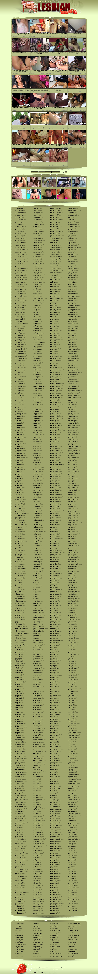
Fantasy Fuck (36, 577)
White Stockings (72, 834)
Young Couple (71, 892)
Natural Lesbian (54, 762)
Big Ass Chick (18, 603)
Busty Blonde (18, 910)
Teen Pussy (71, 704)
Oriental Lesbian (54, 816)
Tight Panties (71, 748)
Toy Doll (70, 762)
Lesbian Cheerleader (55, 383)
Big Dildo (17, 647)
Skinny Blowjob (72, 469)
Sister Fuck (71, 455)
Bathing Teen (18, 518)
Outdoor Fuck (53, 823)
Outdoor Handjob (54, 827)
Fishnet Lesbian (37, 649)
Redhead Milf (71, 307)
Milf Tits (52, 704)
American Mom (19, 362)
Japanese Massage (55, 258)
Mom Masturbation (55, 725)
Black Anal (18, 684)
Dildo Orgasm (36, 439)
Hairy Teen (35, 806)
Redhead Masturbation (74, 305)
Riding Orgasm (72, 348)
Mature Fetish (53, 584)
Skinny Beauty (71, 464)
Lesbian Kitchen (54, 423)
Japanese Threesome (55, 270)
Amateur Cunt (18, 256)
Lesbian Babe (53, 370)
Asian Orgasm (18, 466)
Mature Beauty (54, 561)
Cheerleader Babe (37, 251)
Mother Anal (53, 744)
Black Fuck (18, 702)
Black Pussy (18, 716)
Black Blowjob (18, 693)
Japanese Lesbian (55, 256)
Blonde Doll (18, 760)
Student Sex (71, 584)
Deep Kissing (36, 432)
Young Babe (71, 880)
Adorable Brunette (19, 214)
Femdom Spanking (37, 615)
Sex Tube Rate (37, 935)
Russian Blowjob (72, 360)
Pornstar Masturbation (56, 903)
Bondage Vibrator (19, 808)
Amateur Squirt (19, 311)
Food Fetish (36, 661)
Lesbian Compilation (55, 388)
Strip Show (71, 577)
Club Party (35, 307)
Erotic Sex (35, 557)
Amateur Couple (19, 252)
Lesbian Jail (53, 420)
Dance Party (36, 430)
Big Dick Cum (18, 642)
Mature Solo (53, 628)
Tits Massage (71, 756)
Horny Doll (35, 857)
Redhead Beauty (72, 295)
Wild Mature (71, 860)
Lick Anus (52, 527)
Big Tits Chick (18, 659)
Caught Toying (36, 229)
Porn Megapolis (73, 955)
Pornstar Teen (71, 208)
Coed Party (36, 316)
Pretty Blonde (71, 229)
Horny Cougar (36, 855)
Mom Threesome (54, 734)
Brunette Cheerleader (20, 853)
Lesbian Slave (54, 481)
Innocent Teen (36, 908)
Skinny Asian (71, 460)
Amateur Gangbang (20, 273)
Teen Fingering (72, 667)
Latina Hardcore (54, 335)
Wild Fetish (71, 857)
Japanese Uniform (55, 272)
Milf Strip (52, 697)
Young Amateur (72, 875)
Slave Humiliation (72, 496)
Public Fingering (72, 244)
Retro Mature (71, 330)
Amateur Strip (18, 314)
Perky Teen (53, 866)
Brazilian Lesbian (19, 818)
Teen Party (71, 698)
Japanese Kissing (54, 254)
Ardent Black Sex (38, 942)
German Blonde (37, 697)
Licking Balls (53, 531)
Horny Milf (35, 866)
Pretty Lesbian (71, 236)
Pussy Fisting (71, 254)
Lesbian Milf (53, 434)
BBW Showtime (55, 942)
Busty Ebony (18, 913)
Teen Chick (71, 640)
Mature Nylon (53, 610)
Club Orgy (35, 305)
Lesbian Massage (54, 429)
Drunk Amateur (36, 485)
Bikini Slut (17, 677)
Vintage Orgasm (72, 806)
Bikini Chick (18, 674)
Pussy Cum (71, 252)
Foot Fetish (36, 663)
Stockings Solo (72, 563)
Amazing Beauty (19, 335)
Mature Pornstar (54, 615)
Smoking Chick (72, 515)
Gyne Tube (37, 926)
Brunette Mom (18, 875)
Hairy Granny (36, 792)
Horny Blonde (36, 850)
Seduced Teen (71, 399)
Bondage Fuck (19, 804)
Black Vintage (18, 730)
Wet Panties (71, 827)
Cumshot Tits (36, 390)
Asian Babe (18, 422)
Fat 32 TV (54, 949)
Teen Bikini (71, 633)
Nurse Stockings (54, 776)
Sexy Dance (71, 411)
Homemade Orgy (37, 841)
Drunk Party (36, 499)
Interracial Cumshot (55, 210)
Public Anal (71, 242)
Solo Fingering (71, 531)
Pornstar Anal (53, 892)
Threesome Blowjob (73, 732)
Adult (17, 955)
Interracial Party (54, 229)
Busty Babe (18, 906)
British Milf (17, 832)
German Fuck (36, 702)
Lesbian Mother (54, 439)
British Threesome (19, 836)
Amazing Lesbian (19, 344)
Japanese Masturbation (56, 259)
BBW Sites (54, 944)
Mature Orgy (53, 614)
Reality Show (71, 286)
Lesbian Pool (53, 457)
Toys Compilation (72, 767)
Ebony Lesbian (36, 529)
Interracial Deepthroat (55, 212)
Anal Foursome (19, 383)
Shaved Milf (71, 436)
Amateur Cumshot (19, 254)
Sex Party (70, 406)
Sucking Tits (71, 603)
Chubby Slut (36, 270)
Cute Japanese (37, 400)
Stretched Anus (72, 573)
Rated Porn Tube (38, 933)
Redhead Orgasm (72, 309)
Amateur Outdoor (19, 296)
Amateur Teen (18, 321)
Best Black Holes (38, 944)
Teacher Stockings (72, 617)
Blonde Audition (19, 737)
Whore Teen (71, 843)
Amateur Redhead (19, 300)
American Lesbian (19, 358)
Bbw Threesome (19, 554)
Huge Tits (35, 896)
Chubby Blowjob (37, 258)
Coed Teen (35, 318)
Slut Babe (70, 501)
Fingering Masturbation (38, 628)
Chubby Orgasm (37, 268)
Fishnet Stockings (37, 652)
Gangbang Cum (37, 689)
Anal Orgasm (18, 392)
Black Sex (17, 718)
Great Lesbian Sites (74, 930)
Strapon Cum (71, 568)
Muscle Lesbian (54, 756)
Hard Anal (35, 809)
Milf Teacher (53, 700)
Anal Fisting (18, 381)
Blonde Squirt (18, 790)
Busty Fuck (35, 208)
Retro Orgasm (71, 335)
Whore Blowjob (72, 836)
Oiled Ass (52, 795)
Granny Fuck (36, 755)
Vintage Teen (71, 811)
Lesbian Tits (53, 511)
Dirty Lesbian (36, 457)
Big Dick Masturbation (20, 645)
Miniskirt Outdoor (54, 712)
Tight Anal (70, 741)
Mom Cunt (53, 719)
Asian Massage (19, 455)
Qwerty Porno (19, 941)
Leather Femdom (54, 358)
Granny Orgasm (37, 762)
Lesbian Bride (53, 381)
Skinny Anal (71, 459)
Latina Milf (53, 340)
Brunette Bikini (19, 848)
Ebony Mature (36, 533)
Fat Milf (35, 594)
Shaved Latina (71, 430)
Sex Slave (70, 407)
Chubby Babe (36, 256)
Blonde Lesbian (19, 772)
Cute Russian (36, 407)
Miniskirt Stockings (55, 714)
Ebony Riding (36, 541)
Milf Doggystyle (54, 659)
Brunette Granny (19, 867)
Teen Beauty (71, 630)
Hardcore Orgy (36, 825)
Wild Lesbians (71, 859)
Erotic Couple (36, 554)
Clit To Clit (35, 291)
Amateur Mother (19, 289)
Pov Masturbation (72, 215)
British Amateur (19, 823)
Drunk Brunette (37, 490)
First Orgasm (36, 638)
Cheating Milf (36, 245)
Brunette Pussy (19, 882)
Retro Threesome (72, 339)
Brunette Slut (18, 883)
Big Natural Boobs (19, 651)
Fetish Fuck (36, 619)
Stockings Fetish (72, 559)
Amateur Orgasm (19, 293)
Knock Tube (37, 928)
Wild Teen (70, 871)
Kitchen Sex (53, 300)
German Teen (36, 709)
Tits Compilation (72, 753)
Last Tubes (34, 199)
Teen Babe (71, 626)
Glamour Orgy (36, 734)
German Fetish (36, 700)
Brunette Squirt (19, 887)
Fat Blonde (35, 584)
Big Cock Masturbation (21, 633)
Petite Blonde (53, 871)
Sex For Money (72, 402)
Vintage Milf (71, 802)
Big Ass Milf (18, 610)
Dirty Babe (35, 446)
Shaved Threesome (73, 446)
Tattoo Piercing (72, 614)
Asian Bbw (18, 423)
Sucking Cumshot (72, 598)
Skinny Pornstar (72, 485)
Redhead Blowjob (72, 296)
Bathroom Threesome (20, 526)
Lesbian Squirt (54, 492)
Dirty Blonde (36, 450)
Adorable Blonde (19, 212)
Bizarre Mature (19, 682)
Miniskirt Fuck (53, 709)
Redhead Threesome (73, 316)
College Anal (36, 319)
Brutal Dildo (18, 897)
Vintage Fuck (71, 795)
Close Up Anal (36, 293)
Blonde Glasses (19, 767)
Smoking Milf (71, 524)
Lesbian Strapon (54, 497)
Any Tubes (36, 923)
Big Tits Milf (18, 665)
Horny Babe (36, 846)
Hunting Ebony (55, 933)
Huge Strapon (36, 894)
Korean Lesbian (54, 302)
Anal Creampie (19, 370)
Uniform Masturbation (73, 779)
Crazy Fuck (36, 360)
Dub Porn (79, 187)
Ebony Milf (35, 534)
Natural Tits (53, 769)
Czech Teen (36, 429)
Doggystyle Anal (37, 469)
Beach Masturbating (20, 563)
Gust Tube (36, 925)
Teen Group (71, 677)
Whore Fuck (71, 838)
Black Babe (18, 688)
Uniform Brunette (72, 774)
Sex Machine (71, 404)
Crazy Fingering (37, 358)
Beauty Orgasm (19, 573)
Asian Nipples (18, 464)
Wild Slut (70, 869)
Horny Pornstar (37, 871)
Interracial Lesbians (55, 221)
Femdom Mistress (37, 612)
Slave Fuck (71, 492)
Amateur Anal (18, 229)
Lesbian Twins (54, 515)
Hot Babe (35, 878)
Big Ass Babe (18, 596)
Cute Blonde (36, 395)
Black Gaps (37, 946)
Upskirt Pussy (71, 785)
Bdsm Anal (18, 556)
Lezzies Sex (72, 944)
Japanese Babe (54, 244)
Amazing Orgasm (19, 348)
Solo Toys (70, 541)
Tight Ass (70, 744)
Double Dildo (36, 476)
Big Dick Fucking (19, 644)
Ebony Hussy (55, 925)
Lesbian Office (54, 443)
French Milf (35, 681)
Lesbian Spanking (54, 490)
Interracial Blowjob (55, 208)
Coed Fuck (35, 312)
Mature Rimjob (54, 622)
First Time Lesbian (37, 644)
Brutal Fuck (18, 899)
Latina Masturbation (55, 339)
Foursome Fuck (37, 670)
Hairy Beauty (36, 783)
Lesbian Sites (72, 941)
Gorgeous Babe (37, 741)
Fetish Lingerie (36, 622)
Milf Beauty (53, 651)
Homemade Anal (37, 832)
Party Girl (52, 853)
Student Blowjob (72, 578)
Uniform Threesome (73, 783)
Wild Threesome (72, 873)
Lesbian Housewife (55, 416)
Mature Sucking (54, 635)
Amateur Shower (19, 305)
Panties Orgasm (54, 841)
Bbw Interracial (19, 534)
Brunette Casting (19, 852)
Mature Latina (53, 601)
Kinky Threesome (54, 295)
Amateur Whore (19, 326)
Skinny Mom (71, 483)
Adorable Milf (18, 217)
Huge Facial (36, 890)
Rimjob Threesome (73, 349)
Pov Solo (70, 221)
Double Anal (36, 473)
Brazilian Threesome (20, 822)
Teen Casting (71, 637)
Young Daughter (72, 894)
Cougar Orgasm (37, 339)
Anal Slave (18, 400)
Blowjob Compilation (20, 799)
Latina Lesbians (54, 337)
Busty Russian (36, 219)
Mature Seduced (54, 624)
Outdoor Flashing (54, 822)
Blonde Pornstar (19, 781)
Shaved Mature (72, 434)
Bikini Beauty (18, 672)
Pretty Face (71, 233)
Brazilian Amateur (19, 815)
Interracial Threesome (56, 235)
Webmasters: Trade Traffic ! (39, 972)
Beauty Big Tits (19, 566)
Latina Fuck (53, 332)
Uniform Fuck (71, 778)
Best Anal (17, 580)
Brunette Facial (19, 864)
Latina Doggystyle (54, 330)
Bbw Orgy (17, 547)
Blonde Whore (18, 797)
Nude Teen (53, 772)
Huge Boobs (36, 882)
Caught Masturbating (38, 228)
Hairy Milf (35, 802)
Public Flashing (72, 245)
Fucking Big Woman (57, 953)
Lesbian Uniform (54, 517)
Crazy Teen (36, 367)
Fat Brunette (36, 585)
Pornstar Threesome (73, 210)
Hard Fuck (35, 811)
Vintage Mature (72, 801)
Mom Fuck (53, 723)
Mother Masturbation (55, 749)
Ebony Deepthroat (37, 520)
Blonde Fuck (18, 765)
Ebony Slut (35, 543)
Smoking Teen (71, 526)
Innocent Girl (36, 904)
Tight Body (70, 746)
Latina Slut (53, 349)
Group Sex (35, 772)
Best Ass (17, 582)
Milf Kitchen (53, 674)
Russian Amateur (72, 351)
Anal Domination (19, 376)
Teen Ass (70, 622)
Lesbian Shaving (54, 476)
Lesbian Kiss (53, 422)
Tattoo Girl (70, 610)
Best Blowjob (18, 584)
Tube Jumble (19, 942)
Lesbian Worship (54, 522)
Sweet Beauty (71, 605)
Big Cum (17, 635)
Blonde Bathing (19, 741)
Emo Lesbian (36, 550)
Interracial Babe (37, 912)
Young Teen (71, 908)
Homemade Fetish (37, 834)
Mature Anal (53, 556)
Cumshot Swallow (37, 388)
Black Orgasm (18, 711)
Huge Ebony (36, 889)
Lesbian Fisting (54, 406)
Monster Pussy (54, 741)
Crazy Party (36, 365)
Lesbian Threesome (55, 510)
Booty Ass (17, 809)
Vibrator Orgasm (72, 786)
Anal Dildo (17, 372)
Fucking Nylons (73, 926)
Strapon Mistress (72, 571)
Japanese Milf (53, 263)
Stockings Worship (72, 566)
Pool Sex (52, 889)
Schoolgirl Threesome (73, 392)
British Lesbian (19, 829)
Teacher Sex (71, 615)
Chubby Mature (37, 265)
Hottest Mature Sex (74, 935)
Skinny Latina (71, 474)
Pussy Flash (71, 256)
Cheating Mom (36, 247)
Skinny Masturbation (73, 478)
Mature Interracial (54, 596)
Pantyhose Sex (54, 850)
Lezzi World (72, 946)
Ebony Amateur (37, 506)
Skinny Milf (71, 481)
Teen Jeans (71, 682)
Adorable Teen (19, 221)
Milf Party (52, 681)
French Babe (36, 677)
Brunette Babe (19, 841)
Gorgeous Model (37, 749)
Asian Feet (18, 441)
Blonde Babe (18, 739)
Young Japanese (72, 896)
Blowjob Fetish (19, 801)
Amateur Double (19, 265)
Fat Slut (35, 598)
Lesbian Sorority (54, 487)
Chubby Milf (36, 266)
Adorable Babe (19, 210)
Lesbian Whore (54, 520)
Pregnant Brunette (72, 224)
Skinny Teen (71, 489)
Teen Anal (70, 621)
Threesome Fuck (72, 735)
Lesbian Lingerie (54, 425)
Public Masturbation (73, 247)
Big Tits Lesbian (19, 663)
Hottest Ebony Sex (56, 932)
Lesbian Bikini (53, 377)
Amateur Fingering (20, 268)
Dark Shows (37, 949)
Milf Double (53, 661)
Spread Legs (71, 550)
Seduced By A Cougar (73, 397)
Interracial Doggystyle (55, 214)
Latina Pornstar (54, 348)
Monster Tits (53, 742)
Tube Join (34, 187)
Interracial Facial (54, 215)
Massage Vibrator (54, 548)
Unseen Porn (19, 946)
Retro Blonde (71, 319)
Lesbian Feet (53, 400)
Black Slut (17, 719)
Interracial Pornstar (55, 231)
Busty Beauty (18, 908)
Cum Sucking (36, 383)
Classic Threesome (38, 282)
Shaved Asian (71, 416)
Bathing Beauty (19, 517)
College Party (36, 326)
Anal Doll (17, 374)
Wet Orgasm (71, 825)
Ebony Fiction (37, 956)
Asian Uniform (18, 485)
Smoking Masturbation (73, 522)
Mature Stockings (54, 631)
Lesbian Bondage (54, 379)
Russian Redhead (72, 381)
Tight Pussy (71, 749)
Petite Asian (53, 869)
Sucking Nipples (72, 601)
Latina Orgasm (54, 344)
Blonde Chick (18, 753)
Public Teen (71, 251)
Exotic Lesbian (36, 561)
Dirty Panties (36, 462)
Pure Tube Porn (38, 932)
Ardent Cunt (49, 187)
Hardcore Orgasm (37, 823)
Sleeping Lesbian (72, 499)
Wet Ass (70, 818)
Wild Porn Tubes (20, 948)
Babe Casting (18, 503)
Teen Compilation (72, 642)
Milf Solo (52, 689)
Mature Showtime (73, 949)
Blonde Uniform (19, 795)
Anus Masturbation (20, 413)
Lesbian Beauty (54, 376)
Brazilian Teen (18, 820)
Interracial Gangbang (55, 219)
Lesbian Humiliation (55, 418)
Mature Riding (53, 621)
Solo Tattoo (71, 538)
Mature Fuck (53, 587)
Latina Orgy (53, 346)
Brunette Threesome (20, 892)
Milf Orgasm (53, 677)
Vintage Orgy (71, 808)
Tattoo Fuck (71, 608)
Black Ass (17, 686)
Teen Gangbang (72, 674)
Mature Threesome (55, 640)
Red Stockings (71, 289)
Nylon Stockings (54, 786)
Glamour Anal (36, 725)
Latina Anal (53, 319)
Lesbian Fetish (54, 402)
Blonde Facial (18, 762)
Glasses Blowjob (37, 735)
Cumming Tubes (56, 946)
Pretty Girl (70, 235)
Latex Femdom (54, 309)
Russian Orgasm (72, 377)
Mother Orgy (53, 753)
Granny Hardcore (37, 756)
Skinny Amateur (72, 457)
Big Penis (17, 654)
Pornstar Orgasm (54, 904)
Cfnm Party (36, 236)
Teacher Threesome (73, 619)
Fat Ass (35, 580)
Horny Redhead (37, 873)
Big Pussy (17, 656)
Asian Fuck (18, 446)
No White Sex (55, 937)
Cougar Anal (36, 335)
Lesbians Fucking (54, 526)
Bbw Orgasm (18, 545)
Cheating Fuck (36, 242)
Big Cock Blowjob (19, 626)
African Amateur (19, 222)
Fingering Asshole (37, 626)
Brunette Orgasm (19, 876)
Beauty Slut (18, 577)
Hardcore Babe (37, 815)
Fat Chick (35, 587)
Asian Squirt (18, 480)
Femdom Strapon (37, 617)
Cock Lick (35, 311)
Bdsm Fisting (18, 557)
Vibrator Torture (72, 788)
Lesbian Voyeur (54, 518)
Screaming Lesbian (73, 393)
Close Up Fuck (36, 295)
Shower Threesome (73, 453)
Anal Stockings (19, 402)
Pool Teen (52, 890)
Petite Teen (53, 878)
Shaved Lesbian (72, 432)
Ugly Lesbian (71, 771)
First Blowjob (36, 635)
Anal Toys (17, 409)
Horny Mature (36, 864)
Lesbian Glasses (54, 411)
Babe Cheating (19, 504)
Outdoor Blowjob (54, 820)
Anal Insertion (18, 388)
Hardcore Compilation (38, 818)
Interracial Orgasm (55, 226)
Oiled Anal (53, 793)
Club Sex (35, 309)
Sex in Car (70, 409)
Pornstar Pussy (54, 910)
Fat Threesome (37, 601)
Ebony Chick (36, 518)
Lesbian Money (54, 437)
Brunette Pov (18, 880)
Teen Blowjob (71, 635)
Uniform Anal (71, 772)
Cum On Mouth (37, 376)
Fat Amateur (36, 578)
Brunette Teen (18, 890)
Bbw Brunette (18, 531)
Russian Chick (71, 363)
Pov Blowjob (71, 212)
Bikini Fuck (18, 675)
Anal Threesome (19, 407)
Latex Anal (53, 305)
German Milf (36, 707)
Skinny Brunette (72, 471)
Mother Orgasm (54, 751)
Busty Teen (35, 221)
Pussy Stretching (72, 268)
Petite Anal (53, 867)
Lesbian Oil (53, 444)
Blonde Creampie (19, 756)
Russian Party (71, 379)
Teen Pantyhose (72, 697)
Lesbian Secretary (55, 473)
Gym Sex (35, 774)
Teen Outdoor (71, 695)
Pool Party (53, 887)
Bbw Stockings (19, 550)
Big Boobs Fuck (19, 619)
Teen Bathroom (72, 628)
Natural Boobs (54, 760)
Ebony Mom (36, 536)
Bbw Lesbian (18, 538)
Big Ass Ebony (19, 605)
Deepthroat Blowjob (38, 434)
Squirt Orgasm (71, 552)
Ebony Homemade (37, 526)
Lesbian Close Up (54, 385)
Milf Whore (53, 707)
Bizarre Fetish (18, 679)
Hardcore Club (36, 816)
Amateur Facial (19, 266)
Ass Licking (18, 492)
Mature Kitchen (54, 600)
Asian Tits (17, 483)
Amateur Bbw (18, 235)
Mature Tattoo (53, 637)
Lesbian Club (53, 386)
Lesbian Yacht (54, 524)
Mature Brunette (54, 570)
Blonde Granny (19, 769)
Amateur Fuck (18, 272)
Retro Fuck (71, 325)
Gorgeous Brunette (37, 744)
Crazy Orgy (36, 363)
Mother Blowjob (54, 746)
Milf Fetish (53, 665)
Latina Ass (53, 321)
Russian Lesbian (72, 370)
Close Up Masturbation (38, 298)
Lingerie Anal (53, 533)
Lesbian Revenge (54, 467)
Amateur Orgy (18, 295)
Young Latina (71, 897)
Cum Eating (36, 370)
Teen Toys (70, 726)
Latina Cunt (53, 328)
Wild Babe (70, 848)
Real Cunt (70, 281)
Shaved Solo (71, 443)
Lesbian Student (54, 501)
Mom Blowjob (53, 718)
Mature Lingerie (54, 605)
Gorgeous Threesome (38, 751)
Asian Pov (17, 471)
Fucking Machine (37, 686)
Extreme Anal (36, 563)
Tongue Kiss (71, 758)
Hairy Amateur (36, 776)
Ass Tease (17, 494)
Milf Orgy (52, 679)
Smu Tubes (37, 939)
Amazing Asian (19, 332)
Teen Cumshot (71, 645)
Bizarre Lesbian (19, 681)
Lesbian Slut (53, 483)
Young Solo (71, 906)
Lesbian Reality (54, 466)
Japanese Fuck (54, 251)
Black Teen (18, 725)
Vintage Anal (71, 790)
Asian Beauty (18, 425)
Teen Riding (71, 705)
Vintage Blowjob (72, 793)
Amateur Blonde (19, 236)
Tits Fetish (70, 755)
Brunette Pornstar (19, 878)
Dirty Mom (35, 460)
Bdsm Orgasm (19, 559)
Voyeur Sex (71, 816)
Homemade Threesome (39, 845)
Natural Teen (53, 767)
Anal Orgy (17, 393)
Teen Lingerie (71, 686)
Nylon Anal (53, 779)
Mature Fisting (54, 585)
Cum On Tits (36, 379)
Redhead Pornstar (72, 311)
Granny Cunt (36, 753)
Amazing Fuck (18, 342)
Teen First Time (72, 668)
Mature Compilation (55, 573)
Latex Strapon (53, 318)
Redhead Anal (71, 291)
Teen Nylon (71, 689)
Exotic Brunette (37, 559)
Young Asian (71, 878)
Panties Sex (53, 843)
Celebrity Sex (36, 233)
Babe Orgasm (18, 508)
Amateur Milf (18, 286)
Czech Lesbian (36, 420)
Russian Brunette (72, 362)
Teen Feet (70, 663)
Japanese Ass (53, 242)
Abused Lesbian (19, 208)
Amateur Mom (18, 288)
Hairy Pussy (36, 804)
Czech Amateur (37, 411)
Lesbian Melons (54, 432)
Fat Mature (35, 593)
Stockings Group (72, 561)
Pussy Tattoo (71, 270)
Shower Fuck (71, 448)
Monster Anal (53, 735)
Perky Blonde (53, 860)
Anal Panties (18, 395)
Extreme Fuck (36, 566)
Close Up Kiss (36, 296)
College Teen (36, 332)
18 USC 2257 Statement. (56, 969)
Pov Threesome (72, 222)
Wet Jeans (70, 822)
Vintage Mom (71, 804)
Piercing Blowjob (54, 880)
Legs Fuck (53, 363)
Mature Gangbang (55, 589)
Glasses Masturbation (38, 739)
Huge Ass (35, 880)
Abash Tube (19, 953)
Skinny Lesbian (72, 476)
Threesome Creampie (73, 734)
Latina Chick (53, 326)
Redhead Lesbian (72, 303)
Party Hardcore (54, 855)
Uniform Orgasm (72, 781)
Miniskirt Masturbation (56, 711)
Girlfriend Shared (37, 721)
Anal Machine (18, 390)
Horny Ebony (36, 859)
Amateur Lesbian (19, 284)
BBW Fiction (55, 939)
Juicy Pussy (53, 281)
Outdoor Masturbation (55, 829)
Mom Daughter (54, 721)
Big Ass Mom (18, 612)
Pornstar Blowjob (54, 896)
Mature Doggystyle (55, 578)
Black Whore (18, 732)
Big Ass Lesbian (19, 608)
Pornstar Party (54, 908)
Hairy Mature (36, 801)
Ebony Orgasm (36, 538)
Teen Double (71, 658)
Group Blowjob (36, 767)
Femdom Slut (36, 614)
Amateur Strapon (19, 312)
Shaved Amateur (72, 413)
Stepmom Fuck (72, 556)
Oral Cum (52, 802)
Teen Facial (71, 659)
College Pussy (36, 328)
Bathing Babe (18, 515)
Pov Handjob (71, 214)
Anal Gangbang (19, 386)
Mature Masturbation (55, 607)
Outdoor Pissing (54, 832)
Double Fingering (37, 478)
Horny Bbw (35, 848)
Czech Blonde (36, 415)
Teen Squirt (71, 714)
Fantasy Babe (36, 575)
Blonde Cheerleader (20, 751)
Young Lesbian (72, 899)
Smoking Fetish (72, 517)
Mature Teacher (54, 638)
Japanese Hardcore (55, 252)
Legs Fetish (53, 362)
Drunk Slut (35, 501)
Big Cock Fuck (19, 631)
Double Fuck (36, 481)
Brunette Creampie (20, 859)
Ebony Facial (36, 522)
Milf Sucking (53, 698)
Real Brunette (71, 277)
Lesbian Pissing (54, 455)
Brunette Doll (18, 862)
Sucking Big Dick (72, 593)
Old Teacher (53, 799)
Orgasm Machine (54, 811)
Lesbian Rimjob (54, 469)
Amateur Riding (19, 302)
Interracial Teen (54, 233)
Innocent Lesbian (37, 906)
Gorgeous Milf (36, 748)
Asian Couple (18, 434)
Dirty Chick (35, 453)
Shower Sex (71, 452)
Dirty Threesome (37, 467)
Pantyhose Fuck (54, 846)
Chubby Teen (36, 272)
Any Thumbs (19, 956)
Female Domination (38, 607)
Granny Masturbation (38, 760)
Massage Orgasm (54, 545)
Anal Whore (18, 411)
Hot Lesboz (72, 933)
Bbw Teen (17, 552)
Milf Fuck (52, 667)
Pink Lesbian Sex (73, 953)
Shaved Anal (71, 415)
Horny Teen (36, 876)
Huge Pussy (36, 892)
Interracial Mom (54, 224)
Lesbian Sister (54, 480)
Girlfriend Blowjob (37, 718)
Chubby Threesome (38, 273)
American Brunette (20, 355)
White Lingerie (71, 832)
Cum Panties (36, 381)
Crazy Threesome (37, 369)
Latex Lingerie (54, 312)
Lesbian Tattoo (54, 504)
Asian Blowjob (18, 430)
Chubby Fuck (36, 259)
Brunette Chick (19, 855)
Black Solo (18, 721)
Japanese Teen (54, 268)
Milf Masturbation (54, 675)
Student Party (71, 582)
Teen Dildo (70, 652)
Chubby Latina (36, 261)
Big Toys (17, 667)
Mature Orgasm (54, 612)
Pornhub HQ (49, 199)
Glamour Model (37, 732)
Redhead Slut (71, 312)
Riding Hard (71, 346)
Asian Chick (18, 432)
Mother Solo (53, 755)
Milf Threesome (54, 702)
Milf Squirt (53, 693)
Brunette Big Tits (19, 846)
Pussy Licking (71, 261)
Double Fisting (36, 480)
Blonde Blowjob (19, 748)
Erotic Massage (37, 556)
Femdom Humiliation (38, 610)
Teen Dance (71, 649)
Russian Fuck (71, 367)
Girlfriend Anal (36, 716)
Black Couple (18, 698)
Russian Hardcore (72, 369)
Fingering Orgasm (37, 630)
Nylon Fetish (53, 783)
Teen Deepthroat (72, 651)
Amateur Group (19, 275)
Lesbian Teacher (54, 506)
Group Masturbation (38, 771)
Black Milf (17, 707)
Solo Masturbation (72, 533)
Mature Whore (54, 644)
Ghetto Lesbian (37, 712)
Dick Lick (35, 437)
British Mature (18, 830)
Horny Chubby (36, 853)
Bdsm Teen (18, 561)
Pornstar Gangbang (55, 901)
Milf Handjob (53, 670)
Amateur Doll (18, 263)
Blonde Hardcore (19, 771)
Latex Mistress (54, 314)
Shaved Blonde (72, 423)
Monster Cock (53, 737)
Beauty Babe (18, 564)
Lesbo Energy (72, 942)
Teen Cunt (70, 647)
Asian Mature (18, 459)
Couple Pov (36, 351)
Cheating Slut (36, 249)
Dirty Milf (35, 459)
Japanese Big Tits (54, 245)
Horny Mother (36, 869)
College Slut (36, 330)
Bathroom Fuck (19, 522)
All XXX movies (19, 187)
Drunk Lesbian (36, 494)
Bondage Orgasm (19, 806)
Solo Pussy (71, 536)
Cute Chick (35, 399)
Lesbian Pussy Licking (56, 464)
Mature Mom (53, 608)
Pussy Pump (71, 266)
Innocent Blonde (37, 901)
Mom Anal (53, 716)
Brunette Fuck (18, 866)
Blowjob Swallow (19, 802)
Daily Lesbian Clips (56, 948)
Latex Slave (53, 316)
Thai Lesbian (71, 730)
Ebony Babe (36, 510)
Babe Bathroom (19, 499)
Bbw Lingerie (18, 540)
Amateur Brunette (19, 240)
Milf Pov (52, 684)
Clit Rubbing (36, 289)
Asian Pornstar (19, 469)
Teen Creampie (72, 644)
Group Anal (36, 765)
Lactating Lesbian (54, 303)
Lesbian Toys (53, 513)
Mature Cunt (53, 575)
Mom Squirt (53, 732)
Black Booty (18, 695)
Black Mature (18, 705)
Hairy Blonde (36, 785)
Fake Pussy (36, 573)
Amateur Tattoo (19, 319)
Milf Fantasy (53, 663)
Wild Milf (70, 862)
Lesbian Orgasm (54, 446)
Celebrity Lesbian (37, 231)
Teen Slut (70, 709)
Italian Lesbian (54, 236)
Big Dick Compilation (20, 640)
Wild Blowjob (71, 855)
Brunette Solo (18, 885)
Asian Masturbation (20, 457)
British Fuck (18, 827)
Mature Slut (53, 626)
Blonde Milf (18, 776)
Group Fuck (36, 769)
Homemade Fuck (37, 836)
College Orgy (36, 325)
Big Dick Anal (18, 637)
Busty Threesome (37, 222)
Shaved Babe (71, 418)
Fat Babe (35, 582)
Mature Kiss (53, 598)
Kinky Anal (53, 282)
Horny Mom (36, 867)
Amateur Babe (19, 233)
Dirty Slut (35, 464)
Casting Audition (37, 224)
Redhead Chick (72, 298)
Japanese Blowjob (55, 247)
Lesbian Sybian (54, 503)
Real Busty (71, 279)
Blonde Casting (19, 749)
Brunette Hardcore (20, 869)
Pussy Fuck (71, 258)
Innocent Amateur (37, 899)
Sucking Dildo (71, 600)
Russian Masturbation (73, 372)
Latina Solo (53, 351)
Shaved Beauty (72, 420)
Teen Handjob (71, 679)
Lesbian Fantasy (54, 399)
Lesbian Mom (53, 436)
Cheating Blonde (37, 238)
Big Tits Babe (18, 658)
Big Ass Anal (18, 593)
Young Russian (72, 903)
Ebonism (36, 951)
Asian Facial (18, 439)
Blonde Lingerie (19, 774)
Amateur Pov (18, 298)
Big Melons (18, 649)
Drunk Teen (36, 503)
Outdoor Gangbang (55, 825)
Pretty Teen (71, 240)
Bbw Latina (18, 536)
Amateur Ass (18, 231)
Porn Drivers (79, 199)
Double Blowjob (37, 474)
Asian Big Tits (18, 427)
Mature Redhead (54, 619)
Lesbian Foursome (55, 409)
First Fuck (35, 637)
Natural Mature (54, 763)
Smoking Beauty (72, 510)
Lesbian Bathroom (55, 374)
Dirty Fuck (35, 455)
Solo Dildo (70, 529)
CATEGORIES (35, 172)
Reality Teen (71, 288)
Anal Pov (17, 399)
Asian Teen (18, 481)
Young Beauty (71, 882)
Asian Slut (17, 476)
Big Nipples (18, 652)
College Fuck (36, 321)
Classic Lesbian (37, 279)
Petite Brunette (54, 873)
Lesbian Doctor (54, 393)
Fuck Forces (64, 199)
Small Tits (70, 506)
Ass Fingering (18, 487)
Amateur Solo (18, 309)
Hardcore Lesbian (37, 820)
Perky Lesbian (54, 864)
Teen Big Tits (71, 631)
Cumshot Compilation (38, 386)
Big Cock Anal (18, 624)
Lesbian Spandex (54, 489)
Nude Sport (53, 771)
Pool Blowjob (53, 883)
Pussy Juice (71, 259)
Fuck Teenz (72, 928)
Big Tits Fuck (18, 661)
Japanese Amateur (55, 238)
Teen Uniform (71, 728)
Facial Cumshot (37, 571)
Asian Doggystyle (19, 437)
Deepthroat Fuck (37, 436)
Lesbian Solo (53, 485)
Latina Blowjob (54, 325)
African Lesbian (19, 226)
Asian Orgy (18, 467)
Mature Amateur (54, 554)
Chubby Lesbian (37, 263)
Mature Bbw (53, 559)
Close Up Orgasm (37, 300)
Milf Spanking (53, 691)
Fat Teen (35, 600)
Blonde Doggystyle (20, 758)
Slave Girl (70, 494)
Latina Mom (53, 342)
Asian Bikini (18, 429)
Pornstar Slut (53, 912)
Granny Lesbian (37, 758)
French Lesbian (37, 679)
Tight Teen (70, 751)
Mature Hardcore (54, 594)
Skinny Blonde (71, 467)
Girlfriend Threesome (38, 723)
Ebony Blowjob (36, 515)
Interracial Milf (53, 222)
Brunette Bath (18, 843)
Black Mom (18, 709)
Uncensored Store (21, 944)
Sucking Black (71, 594)
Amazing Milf (18, 346)
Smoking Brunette (72, 513)
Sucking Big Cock (72, 591)
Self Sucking (71, 400)
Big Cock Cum (19, 630)
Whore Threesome (72, 845)
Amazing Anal (18, 330)
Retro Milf (70, 332)
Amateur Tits (18, 325)
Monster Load (53, 739)
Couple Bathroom (37, 344)
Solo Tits (70, 540)
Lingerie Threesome (55, 538)
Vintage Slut (71, 809)
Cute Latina (36, 402)
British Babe (18, 825)
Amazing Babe (19, 333)
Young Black (71, 883)
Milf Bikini (52, 652)
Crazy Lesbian (36, 362)
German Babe (36, 695)
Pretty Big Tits (71, 228)
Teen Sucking (71, 719)
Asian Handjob (19, 448)
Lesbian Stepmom (55, 494)
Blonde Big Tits (19, 744)
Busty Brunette (19, 912)
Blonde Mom (18, 778)
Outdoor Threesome (55, 834)
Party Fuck (53, 852)
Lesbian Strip (53, 499)
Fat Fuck (35, 589)
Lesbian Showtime (74, 939)
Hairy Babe (35, 781)
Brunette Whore (19, 894)
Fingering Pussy (37, 631)
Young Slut (71, 904)
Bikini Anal (17, 668)
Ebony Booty (36, 517)
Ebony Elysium (37, 955)
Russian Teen (71, 383)
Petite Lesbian (54, 876)
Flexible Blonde (37, 658)
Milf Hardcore (53, 672)
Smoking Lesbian (72, 520)
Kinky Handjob (54, 286)
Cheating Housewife (38, 244)
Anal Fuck (17, 385)
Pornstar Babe (54, 894)
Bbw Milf (17, 543)
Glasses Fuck (36, 737)
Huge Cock (35, 883)
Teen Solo (70, 711)
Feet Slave (35, 605)
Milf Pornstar (53, 682)
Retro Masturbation (73, 328)
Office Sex (53, 792)
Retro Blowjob (71, 321)
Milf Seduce (53, 688)
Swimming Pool (72, 607)
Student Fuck (71, 580)
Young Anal (71, 876)
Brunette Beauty (19, 845)
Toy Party (70, 765)
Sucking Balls (71, 589)
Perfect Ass (53, 859)
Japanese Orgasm (55, 265)
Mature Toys (53, 642)
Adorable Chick (19, 215)
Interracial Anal (36, 910)
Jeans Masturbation (55, 277)
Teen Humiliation (72, 681)
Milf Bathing (53, 649)
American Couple (19, 356)
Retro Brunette (71, 323)
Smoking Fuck (71, 518)
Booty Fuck (18, 813)
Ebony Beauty (36, 513)
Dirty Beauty (36, 448)
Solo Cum (70, 527)
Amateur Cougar (19, 251)
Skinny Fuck (71, 473)
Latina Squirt (53, 353)
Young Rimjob (71, 901)
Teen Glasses (71, 675)
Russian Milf (71, 376)
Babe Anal (17, 496)
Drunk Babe (36, 487)
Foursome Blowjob (37, 668)
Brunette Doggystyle (20, 860)
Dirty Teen (35, 466)
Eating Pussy (36, 504)
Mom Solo (53, 730)
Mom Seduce (53, 728)
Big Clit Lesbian (19, 622)
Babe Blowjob (18, 501)
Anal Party (17, 397)
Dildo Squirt (36, 443)
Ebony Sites (55, 928)
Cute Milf (35, 406)
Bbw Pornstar (18, 548)
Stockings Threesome (73, 564)
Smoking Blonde (72, 511)
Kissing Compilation (55, 296)
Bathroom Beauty (19, 520)
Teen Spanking (72, 712)
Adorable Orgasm (19, 219)
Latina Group (53, 333)
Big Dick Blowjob (19, 638)
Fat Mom (35, 596)
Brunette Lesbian (19, 871)
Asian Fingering (19, 443)
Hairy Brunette (36, 786)
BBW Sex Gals (55, 941)
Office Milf (52, 790)
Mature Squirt (53, 630)
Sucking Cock (71, 596)
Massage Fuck (54, 541)
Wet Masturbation (72, 823)
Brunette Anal (18, 838)
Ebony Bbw (36, 511)
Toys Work (70, 769)
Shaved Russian (72, 441)
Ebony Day (37, 953)
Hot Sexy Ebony (56, 930)
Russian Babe (71, 355)
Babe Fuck (18, 506)
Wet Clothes (71, 820)
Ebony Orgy (36, 540)
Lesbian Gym (53, 415)
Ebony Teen (36, 547)
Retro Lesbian (71, 326)
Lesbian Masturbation (55, 430)
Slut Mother (71, 504)
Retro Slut (70, 337)
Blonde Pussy (18, 785)
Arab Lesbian (18, 415)
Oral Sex (52, 808)
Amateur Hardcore (20, 279)
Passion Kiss (53, 857)
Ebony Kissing (36, 527)
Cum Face (35, 372)
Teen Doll (70, 656)
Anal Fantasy (18, 377)
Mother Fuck (53, 748)
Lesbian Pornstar (54, 459)
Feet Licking (36, 603)
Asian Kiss (18, 452)
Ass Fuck (17, 490)
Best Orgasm (18, 591)
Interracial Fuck (54, 217)
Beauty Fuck (18, 570)
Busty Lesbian (36, 212)
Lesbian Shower (54, 478)
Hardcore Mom (36, 822)
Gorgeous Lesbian (37, 746)
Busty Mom (36, 215)
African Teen (18, 228)
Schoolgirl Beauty (72, 386)
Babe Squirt (18, 510)
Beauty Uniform (19, 578)
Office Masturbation (55, 788)
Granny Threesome (38, 763)
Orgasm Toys (53, 813)
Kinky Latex (53, 288)
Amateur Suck (18, 316)
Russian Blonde (72, 358)
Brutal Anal (18, 896)
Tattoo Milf (70, 612)
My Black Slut (55, 935)
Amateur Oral (18, 291)
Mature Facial (53, 580)
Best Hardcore (19, 589)
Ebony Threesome (37, 548)
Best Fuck (17, 587)
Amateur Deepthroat (20, 258)
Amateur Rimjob (19, 303)
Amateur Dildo (18, 259)
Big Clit (17, 621)
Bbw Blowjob (18, 529)
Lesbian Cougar (54, 390)
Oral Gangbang (54, 806)
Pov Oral (70, 217)
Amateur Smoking (19, 307)
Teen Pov (70, 702)
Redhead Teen (71, 314)
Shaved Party (71, 437)
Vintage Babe (71, 792)
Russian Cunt (71, 365)
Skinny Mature (71, 480)
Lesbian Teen (53, 508)
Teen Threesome (72, 723)
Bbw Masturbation (19, 541)
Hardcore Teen (36, 829)
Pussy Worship (72, 275)
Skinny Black (71, 466)
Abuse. (63, 969)
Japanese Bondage (55, 249)
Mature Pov (53, 617)
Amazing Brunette (19, 339)
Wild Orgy (70, 864)
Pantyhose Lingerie (55, 848)
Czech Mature (36, 422)
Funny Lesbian (36, 688)
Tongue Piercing (72, 760)
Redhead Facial (72, 300)
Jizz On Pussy (54, 279)
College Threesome (38, 333)
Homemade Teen (37, 843)
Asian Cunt (18, 436)
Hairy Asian (36, 779)
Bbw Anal (17, 527)
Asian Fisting (18, 444)
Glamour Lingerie (37, 730)
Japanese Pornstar (55, 266)
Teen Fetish (71, 665)
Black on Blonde (19, 734)
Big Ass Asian (18, 594)
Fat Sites (54, 951)
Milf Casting (53, 656)
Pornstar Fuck (53, 899)
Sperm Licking (71, 547)
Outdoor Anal (53, 818)
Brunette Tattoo (19, 889)
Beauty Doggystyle (20, 568)
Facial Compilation (37, 570)
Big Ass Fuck (18, 607)
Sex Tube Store (38, 937)
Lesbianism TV (73, 937)
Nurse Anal (53, 774)
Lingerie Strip (53, 536)
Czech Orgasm (36, 427)
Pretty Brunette (72, 231)
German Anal (36, 693)
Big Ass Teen (18, 615)
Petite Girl (52, 875)
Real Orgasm (71, 282)
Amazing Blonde (19, 337)
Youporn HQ (19, 951)
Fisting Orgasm (37, 656)
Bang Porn (64, 187)
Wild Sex (70, 867)
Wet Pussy (70, 829)
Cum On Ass (36, 374)
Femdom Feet (36, 608)
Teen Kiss (70, 684)
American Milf (18, 360)
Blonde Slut (18, 786)
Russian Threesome (73, 385)
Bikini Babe (18, 670)
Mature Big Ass (54, 563)
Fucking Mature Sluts (57, 956)
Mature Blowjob (54, 568)
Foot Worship (36, 665)
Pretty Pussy (71, 238)
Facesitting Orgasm (38, 568)
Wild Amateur (71, 846)
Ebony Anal (36, 508)
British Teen (18, 834)
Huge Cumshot (36, 885)
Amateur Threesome (20, 323)
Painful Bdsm (53, 836)
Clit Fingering (36, 284)
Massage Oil (53, 543)
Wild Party (70, 866)
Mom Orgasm (53, 726)
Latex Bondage (54, 307)
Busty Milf (35, 214)
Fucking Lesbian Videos (58, 955)
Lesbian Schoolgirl (55, 471)
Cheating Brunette (37, 240)
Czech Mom (36, 425)
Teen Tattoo (71, 721)
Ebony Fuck (36, 524)
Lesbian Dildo (53, 392)
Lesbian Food (53, 407)
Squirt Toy (70, 554)
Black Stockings (19, 723)
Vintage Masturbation (73, 799)
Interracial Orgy (54, 228)
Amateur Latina (19, 282)
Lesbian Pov (53, 460)
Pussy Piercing (72, 265)
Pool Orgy (53, 885)
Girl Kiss (35, 714)
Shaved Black (71, 422)
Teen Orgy (70, 693)
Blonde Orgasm (19, 779)
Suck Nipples (71, 587)
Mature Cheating (54, 571)
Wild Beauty (71, 852)
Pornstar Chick (54, 897)
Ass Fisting (18, 489)
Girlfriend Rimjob (37, 719)
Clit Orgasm (36, 288)
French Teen (36, 682)
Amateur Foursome (20, 270)
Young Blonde (71, 885)
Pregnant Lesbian (72, 226)
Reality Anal (71, 284)
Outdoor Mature (54, 830)
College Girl (36, 323)
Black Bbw (18, 689)
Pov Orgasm (71, 219)
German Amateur (37, 691)
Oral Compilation (54, 801)
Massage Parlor (54, 547)
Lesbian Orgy (53, 448)
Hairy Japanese (37, 793)
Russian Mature (72, 374)
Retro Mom (71, 333)
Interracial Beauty (37, 913)
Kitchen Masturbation (55, 298)
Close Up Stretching (38, 303)
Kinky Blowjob (53, 284)
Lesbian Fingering (54, 404)
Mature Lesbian (54, 603)
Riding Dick (71, 342)
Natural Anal (53, 758)
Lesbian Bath (53, 372)
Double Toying (36, 483)
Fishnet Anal (36, 647)
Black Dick (18, 700)
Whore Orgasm (72, 841)
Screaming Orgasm (73, 395)
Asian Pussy (18, 473)
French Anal (36, 675)
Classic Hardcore (37, 277)
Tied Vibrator (71, 739)
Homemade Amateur (38, 830)
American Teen (19, 363)
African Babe (18, 224)
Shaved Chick (71, 427)
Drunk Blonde (36, 489)
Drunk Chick (36, 492)
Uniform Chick (71, 776)
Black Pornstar (19, 714)
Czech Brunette (37, 416)
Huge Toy (35, 897)
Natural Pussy (53, 765)
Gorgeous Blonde (37, 742)
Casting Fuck (36, 226)
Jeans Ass (53, 273)
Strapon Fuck (71, 570)
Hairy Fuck (35, 790)
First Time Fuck (37, 642)
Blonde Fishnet (19, 763)
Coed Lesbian (36, 314)
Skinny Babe (71, 462)
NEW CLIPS (48, 172)
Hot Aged (71, 932)
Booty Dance (18, 811)
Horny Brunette (37, 852)
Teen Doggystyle (72, 654)
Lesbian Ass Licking (55, 369)
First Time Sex (36, 645)
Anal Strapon (18, 404)
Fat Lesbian (36, 591)
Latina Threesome (55, 356)
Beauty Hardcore (19, 571)
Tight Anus (70, 742)
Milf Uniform (53, 705)
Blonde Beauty (19, 742)
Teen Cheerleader (72, 638)
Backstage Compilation (21, 513)
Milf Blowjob (53, 654)
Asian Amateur (19, 416)
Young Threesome (72, 910)
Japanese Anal (54, 240)
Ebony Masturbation (38, 531)
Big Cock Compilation (20, 628)
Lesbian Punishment (55, 462)
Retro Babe (71, 318)
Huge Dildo (35, 887)
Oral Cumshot (53, 804)
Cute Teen (35, 409)
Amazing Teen (18, 349)
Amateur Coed (19, 247)
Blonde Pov (18, 783)
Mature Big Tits (54, 564)
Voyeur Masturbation (73, 815)
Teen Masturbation (72, 688)
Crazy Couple (36, 356)
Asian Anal (18, 418)
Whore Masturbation (73, 839)
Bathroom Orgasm (20, 524)
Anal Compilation (19, 367)
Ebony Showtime (56, 926)
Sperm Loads (71, 548)
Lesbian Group (54, 413)
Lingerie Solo (53, 534)
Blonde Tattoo (18, 792)
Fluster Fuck (19, 199)
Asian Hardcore (19, 450)
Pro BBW (71, 956)
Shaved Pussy (71, 439)
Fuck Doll (35, 684)
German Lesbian (37, 704)
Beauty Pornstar (19, 575)
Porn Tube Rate (38, 930)
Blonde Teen (18, 793)
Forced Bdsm (36, 667)
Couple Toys (36, 353)
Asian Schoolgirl (19, 474)
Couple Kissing (36, 348)
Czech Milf (35, 423)
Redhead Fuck (71, 302)
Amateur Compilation (20, 249)
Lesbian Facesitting (55, 397)
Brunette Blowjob (19, 850)
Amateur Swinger (19, 318)
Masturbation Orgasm (55, 552)
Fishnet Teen (36, 654)
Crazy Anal (35, 355)
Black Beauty (18, 691)
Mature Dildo (53, 577)
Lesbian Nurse (54, 441)
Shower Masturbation (73, 450)
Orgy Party (53, 815)
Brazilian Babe (19, 816)
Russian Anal (71, 353)
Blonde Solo (18, 788)
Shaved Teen (71, 444)
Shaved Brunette (72, 425)
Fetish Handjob (37, 621)
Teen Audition (71, 624)
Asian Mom (18, 462)
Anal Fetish (18, 379)
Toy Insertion (71, 763)
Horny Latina (36, 862)
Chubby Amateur (37, 254)
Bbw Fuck (17, 533)
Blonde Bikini (18, 746)
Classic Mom (36, 281)
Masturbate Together (55, 550)
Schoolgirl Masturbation (74, 390)
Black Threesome (19, 726)
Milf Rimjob (53, 686)
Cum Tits (35, 385)
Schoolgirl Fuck (72, 388)
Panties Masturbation (55, 839)
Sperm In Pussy (72, 545)
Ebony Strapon (36, 545)
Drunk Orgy (36, 497)
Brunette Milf (18, 873)
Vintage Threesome (73, 813)
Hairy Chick (36, 788)
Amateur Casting (19, 242)
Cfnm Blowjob (36, 235)
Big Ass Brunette (19, 601)
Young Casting (71, 889)
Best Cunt (17, 585)
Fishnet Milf (36, 651)
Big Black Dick (19, 617)
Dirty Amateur (36, 444)
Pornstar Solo (53, 913)
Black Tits (17, 728)
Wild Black (70, 853)
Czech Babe (36, 413)
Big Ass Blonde (19, 600)
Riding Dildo (71, 344)
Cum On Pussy (37, 377)
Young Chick (71, 890)
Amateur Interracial (20, 281)
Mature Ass (53, 557)
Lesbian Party (53, 453)
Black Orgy (18, 712)
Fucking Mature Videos (75, 923)
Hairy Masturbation (37, 799)
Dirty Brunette (36, 452)
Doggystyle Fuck (37, 471)
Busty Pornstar (36, 217)
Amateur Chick (19, 245)
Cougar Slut (36, 340)
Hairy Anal (35, 778)
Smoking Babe (71, 508)
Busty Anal (18, 903)
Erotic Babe (36, 552)
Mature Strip (53, 633)
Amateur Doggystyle (20, 261)
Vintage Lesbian (72, 797)
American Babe (19, 351)
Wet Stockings (71, 830)
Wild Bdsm (71, 850)
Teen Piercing (71, 700)
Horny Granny (36, 860)
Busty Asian (18, 904)
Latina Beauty (53, 323)
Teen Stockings (72, 716)
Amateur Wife (18, 328)
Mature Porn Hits (73, 948)
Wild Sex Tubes (20, 949)
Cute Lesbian (36, 404)
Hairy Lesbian (36, 797)
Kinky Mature (53, 291)
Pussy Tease (71, 272)
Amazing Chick (19, 340)
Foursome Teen (37, 672)
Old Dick (52, 797)
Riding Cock (71, 340)
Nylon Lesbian (54, 785)
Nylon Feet (53, 781)
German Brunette (37, 698)
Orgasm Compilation (55, 809)
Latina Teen (53, 355)
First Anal (35, 633)
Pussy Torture (71, 273)
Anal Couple (18, 369)
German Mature (37, 705)
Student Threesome (73, 585)
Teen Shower (71, 707)
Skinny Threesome (73, 490)
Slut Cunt (70, 503)
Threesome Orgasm (73, 737)
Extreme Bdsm (36, 564)
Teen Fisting (71, 670)
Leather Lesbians (54, 360)
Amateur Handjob (19, 277)
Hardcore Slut (36, 827)
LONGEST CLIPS (55, 172)
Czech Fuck (36, 418)
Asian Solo (18, 478)
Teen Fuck (70, 672)
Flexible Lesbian (37, 659)
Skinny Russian (72, 487)
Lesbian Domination (55, 395)
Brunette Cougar (19, 857)
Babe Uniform (18, 511)
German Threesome (38, 711)
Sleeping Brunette (72, 497)
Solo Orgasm (71, 534)
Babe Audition (18, 497)
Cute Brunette (36, 397)
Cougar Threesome (38, 342)
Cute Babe (35, 393)
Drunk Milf (35, 496)
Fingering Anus (36, 624)
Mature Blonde (54, 566)
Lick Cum (52, 529)
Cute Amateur (36, 392)
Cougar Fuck (36, 337)
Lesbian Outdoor (54, 450)
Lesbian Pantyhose (55, 452)
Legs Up (52, 365)
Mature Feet (53, 582)
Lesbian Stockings (55, 496)
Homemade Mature (38, 839)
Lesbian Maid (53, 427)
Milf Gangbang (54, 668)
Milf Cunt (52, 658)
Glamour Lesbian (37, 728)
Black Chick (18, 697)
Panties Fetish (54, 838)
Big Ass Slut (18, 614)
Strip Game (71, 575)
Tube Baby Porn (38, 941)
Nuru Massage (54, 778)
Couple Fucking (37, 346)
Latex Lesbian (53, 311)
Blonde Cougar (19, 755)
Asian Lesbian (18, 453)
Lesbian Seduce (54, 474)
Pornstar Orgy (53, 906)
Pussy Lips (71, 263)
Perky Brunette (54, 862)
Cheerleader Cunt (37, 252)
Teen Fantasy (71, 661)
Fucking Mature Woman (75, 925)
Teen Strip (70, 718)
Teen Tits (70, 725)
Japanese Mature (54, 261)
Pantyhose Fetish (54, 845)
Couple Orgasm (37, 349)
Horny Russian (36, 875)
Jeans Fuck (53, 275)
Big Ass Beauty (19, 598)
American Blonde (19, 353)
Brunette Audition (19, 839)
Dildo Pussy (36, 441)
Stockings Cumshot (73, 557)
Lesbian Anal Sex (54, 367)
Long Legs (53, 540)
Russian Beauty (72, 356)
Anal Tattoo (18, 406)
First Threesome (37, 640)
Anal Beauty (18, 365)
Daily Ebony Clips (38, 948)
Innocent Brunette (37, 903)
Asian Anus (18, 420)
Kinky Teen (53, 293)
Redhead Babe (72, 293)
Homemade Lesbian (38, 838)
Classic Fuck (36, 275)
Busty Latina (36, 210)
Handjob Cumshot (37, 808)
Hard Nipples (36, 813)
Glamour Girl (36, 726)
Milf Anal (52, 647)
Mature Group (53, 591)
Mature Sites (72, 951)
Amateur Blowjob (19, 238)
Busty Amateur (19, 901)
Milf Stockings (53, 695)
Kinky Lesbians (54, 289)
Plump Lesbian (54, 882)
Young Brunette (72, 887)
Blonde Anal (18, 735)
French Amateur (37, 674)
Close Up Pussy (37, 302)
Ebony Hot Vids (55, 923)
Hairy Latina (36, 795)
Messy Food (53, 645)
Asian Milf (17, 460)
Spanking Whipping (73, 543)
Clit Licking (35, 286)
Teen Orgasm (71, 691)
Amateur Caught (19, 244)
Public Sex (70, 249)
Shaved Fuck (71, 429)
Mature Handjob (54, 593)
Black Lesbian (18, 704)
